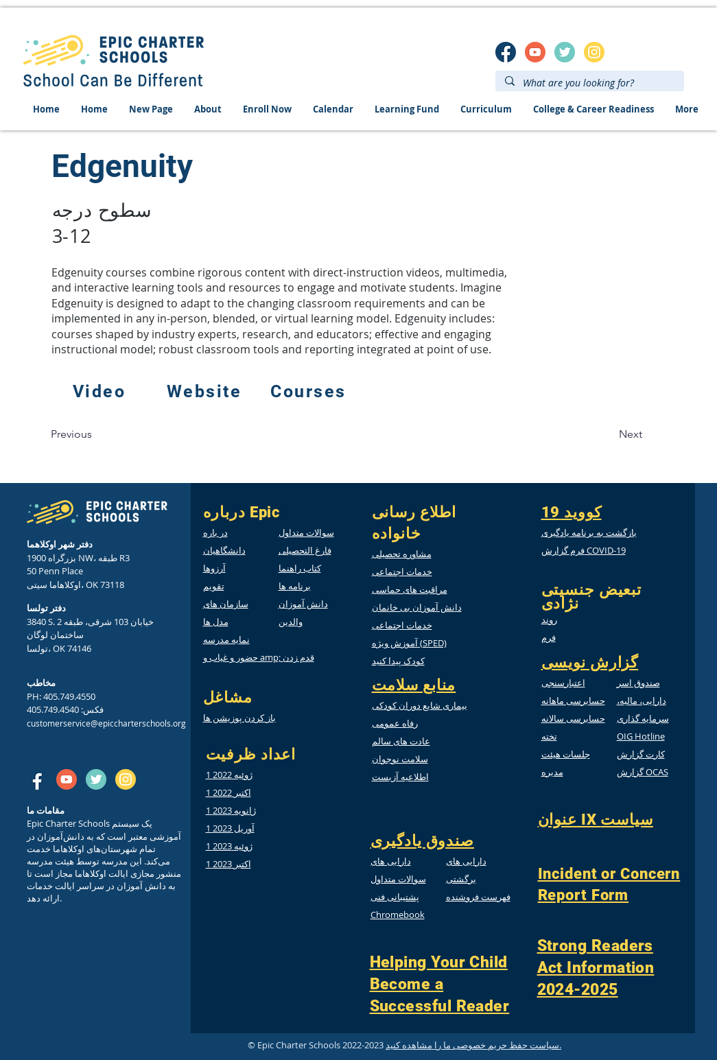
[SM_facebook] (505, 52)
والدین (291, 621)
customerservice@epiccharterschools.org (106, 723)
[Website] (206, 391)
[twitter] (564, 52)
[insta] (594, 52)
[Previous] (71, 434)
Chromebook (398, 914)
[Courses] (310, 391)
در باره (215, 532)
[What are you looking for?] (589, 83)
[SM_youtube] (535, 52)
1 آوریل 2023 (230, 828)
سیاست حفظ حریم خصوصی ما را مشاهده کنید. (473, 1045)
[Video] (101, 391)
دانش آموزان (303, 604)
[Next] (630, 434)
